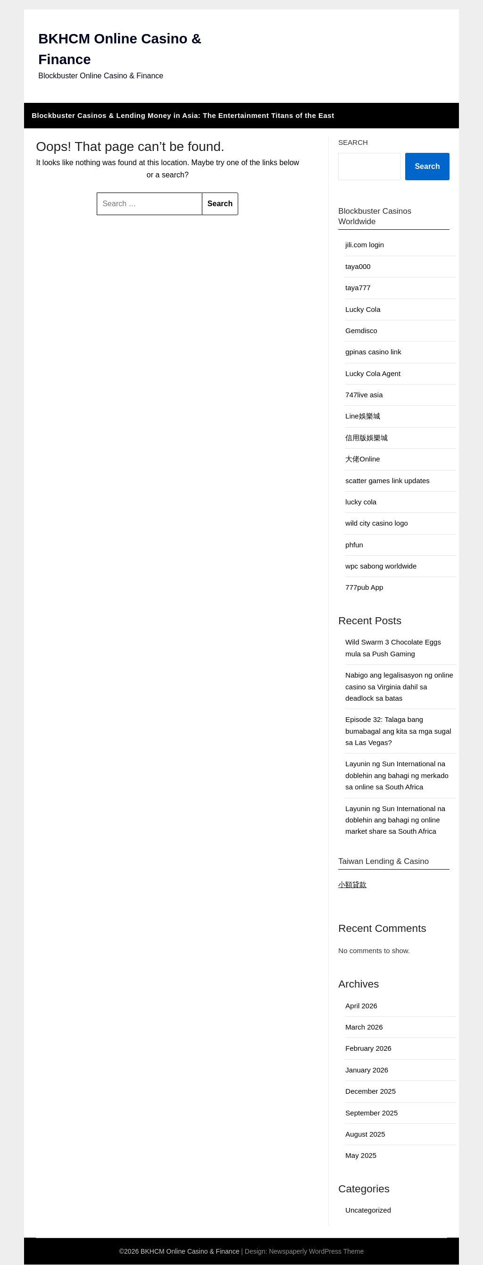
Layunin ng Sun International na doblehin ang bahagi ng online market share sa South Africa (395, 820)
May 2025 (360, 1156)
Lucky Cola (362, 310)
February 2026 (368, 1049)
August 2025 (365, 1135)
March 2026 (364, 1028)
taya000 (357, 267)
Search (353, 143)
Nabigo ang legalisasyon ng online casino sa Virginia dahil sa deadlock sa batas (399, 687)
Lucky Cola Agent (372, 374)
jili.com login (364, 246)
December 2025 (370, 1092)
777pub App (364, 588)
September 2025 (371, 1113)
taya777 (357, 289)
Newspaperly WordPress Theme (316, 1252)
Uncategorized (368, 1211)
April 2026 (361, 1006)
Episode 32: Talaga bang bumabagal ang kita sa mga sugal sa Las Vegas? (398, 731)
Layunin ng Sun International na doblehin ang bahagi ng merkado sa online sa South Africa (397, 776)
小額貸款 (352, 885)
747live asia (364, 396)
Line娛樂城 (362, 417)
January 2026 (366, 1070)
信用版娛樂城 (366, 438)
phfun (354, 545)
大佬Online (362, 460)
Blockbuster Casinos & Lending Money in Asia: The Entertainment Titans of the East (183, 116)
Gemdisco (361, 331)
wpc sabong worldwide (380, 567)
